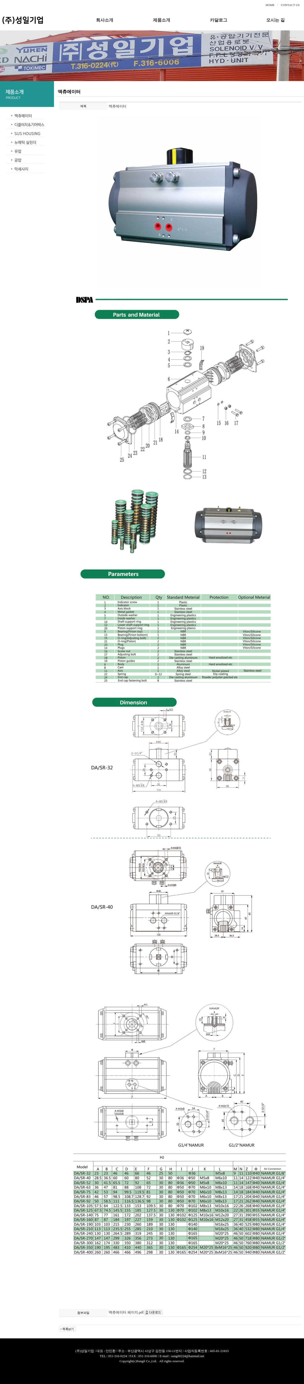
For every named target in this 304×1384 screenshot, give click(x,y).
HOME (269, 5)
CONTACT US (290, 5)
